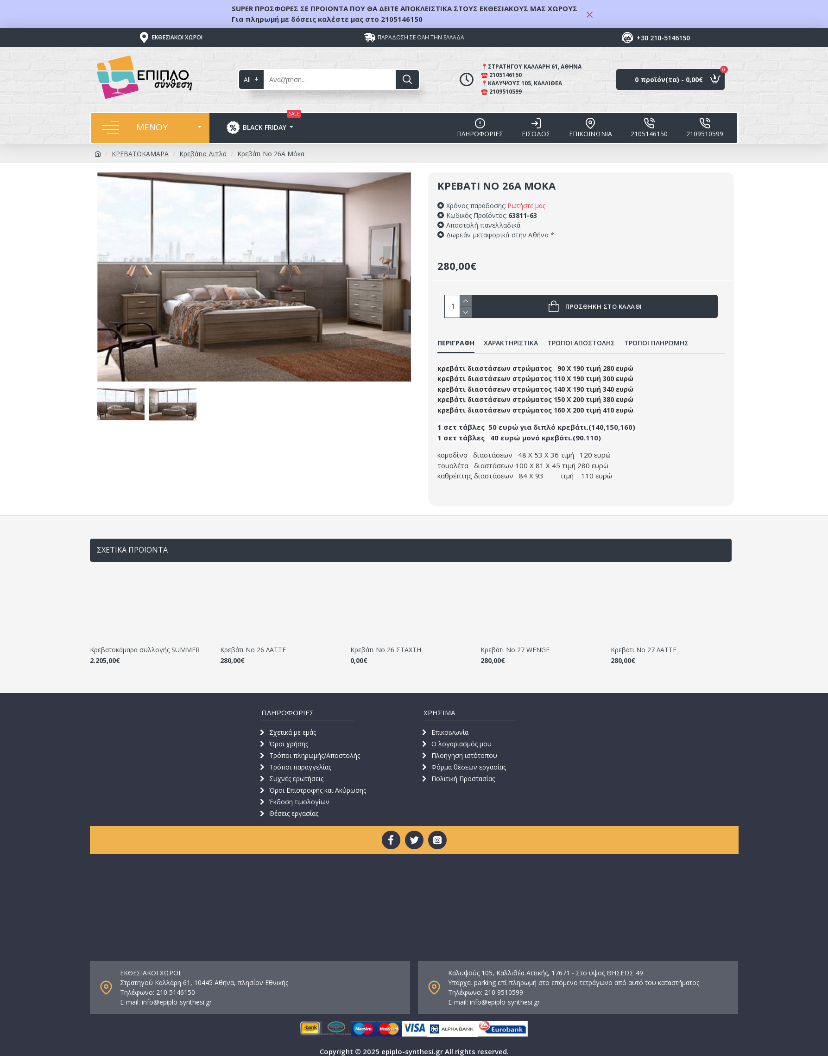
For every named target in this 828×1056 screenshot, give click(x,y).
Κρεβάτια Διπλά (203, 153)
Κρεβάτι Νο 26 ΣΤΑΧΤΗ (385, 642)
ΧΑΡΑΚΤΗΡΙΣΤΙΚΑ (511, 343)
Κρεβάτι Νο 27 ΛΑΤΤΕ (643, 642)
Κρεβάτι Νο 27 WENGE (515, 642)
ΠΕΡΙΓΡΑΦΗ (455, 343)
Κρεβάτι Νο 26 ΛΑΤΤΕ (253, 642)
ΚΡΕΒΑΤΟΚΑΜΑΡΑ (140, 153)
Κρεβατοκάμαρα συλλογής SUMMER (145, 642)
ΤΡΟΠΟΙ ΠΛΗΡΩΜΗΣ (656, 343)
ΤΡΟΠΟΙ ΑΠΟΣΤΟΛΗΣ (581, 343)
